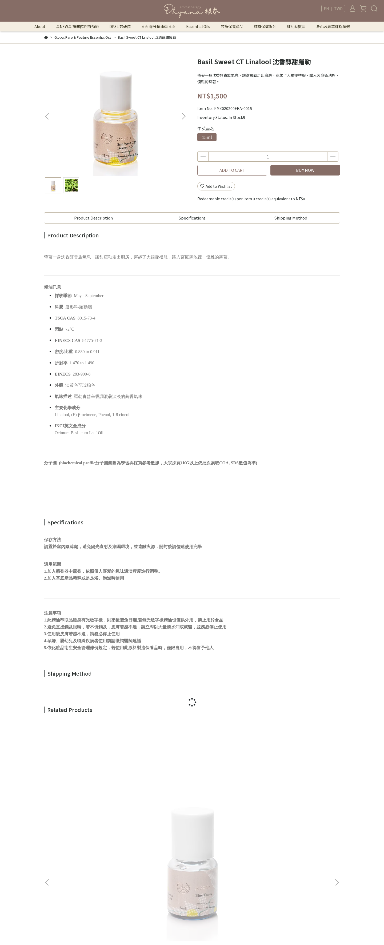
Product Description (93, 218)
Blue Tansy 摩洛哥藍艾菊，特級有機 (83, 789)
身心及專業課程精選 (333, 26)
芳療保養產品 (232, 26)
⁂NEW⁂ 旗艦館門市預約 (77, 26)
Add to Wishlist (216, 186)
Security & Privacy (129, 862)
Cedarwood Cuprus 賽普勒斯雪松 (227, 789)
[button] (183, 116)
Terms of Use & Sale (131, 854)
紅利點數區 (296, 26)
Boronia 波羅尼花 (144, 786)
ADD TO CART (232, 170)
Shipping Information (132, 878)
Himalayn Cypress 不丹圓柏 (297, 786)
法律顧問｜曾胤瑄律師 (131, 846)
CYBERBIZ (238, 931)
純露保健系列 (265, 26)
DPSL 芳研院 (120, 26)
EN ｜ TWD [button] (333, 8)
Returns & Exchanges (132, 870)
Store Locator (125, 886)
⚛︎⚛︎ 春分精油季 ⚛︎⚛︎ (158, 26)
